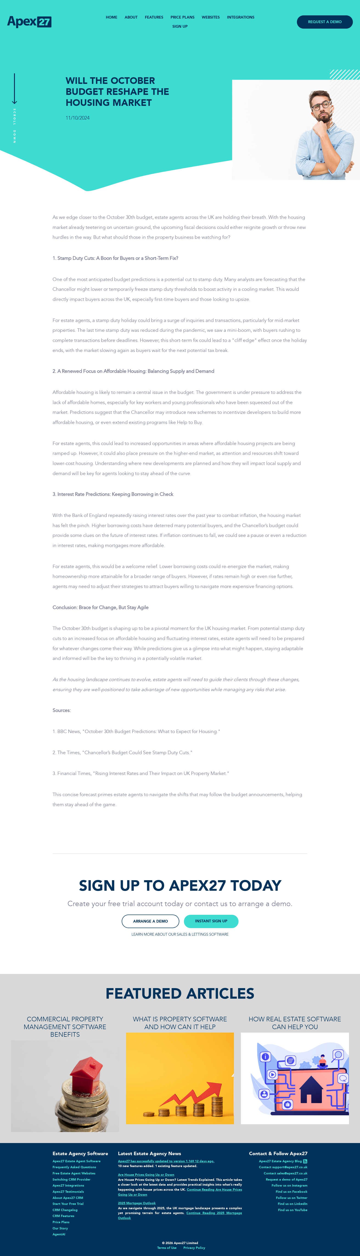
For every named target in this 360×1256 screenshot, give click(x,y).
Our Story (60, 1228)
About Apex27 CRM (68, 1198)
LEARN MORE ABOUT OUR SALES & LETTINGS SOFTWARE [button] (180, 934)
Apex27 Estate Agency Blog (280, 1161)
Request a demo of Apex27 (286, 1179)
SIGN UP (180, 26)
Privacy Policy (194, 1248)
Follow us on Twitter (291, 1198)
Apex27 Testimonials (68, 1192)
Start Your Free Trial (68, 1204)
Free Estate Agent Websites (74, 1173)
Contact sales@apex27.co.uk (285, 1173)
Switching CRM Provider (71, 1179)
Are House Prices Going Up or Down (146, 1175)
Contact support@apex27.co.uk (283, 1167)
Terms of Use (167, 1248)
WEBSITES (211, 17)
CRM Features (63, 1216)
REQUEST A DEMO (325, 22)
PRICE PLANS (182, 17)
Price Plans (61, 1222)
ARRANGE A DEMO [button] (150, 921)
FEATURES (154, 17)
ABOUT (131, 17)
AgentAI (59, 1234)
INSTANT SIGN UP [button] (211, 921)
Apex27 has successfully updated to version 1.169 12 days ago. (166, 1161)
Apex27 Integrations (68, 1185)
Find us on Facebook (291, 1192)
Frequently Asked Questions (74, 1167)
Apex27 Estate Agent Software (77, 1161)
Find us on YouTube (292, 1210)
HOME (111, 17)
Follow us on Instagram (289, 1185)
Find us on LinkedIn (292, 1204)
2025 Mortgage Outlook (137, 1203)
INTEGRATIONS (240, 17)
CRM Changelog (65, 1210)
